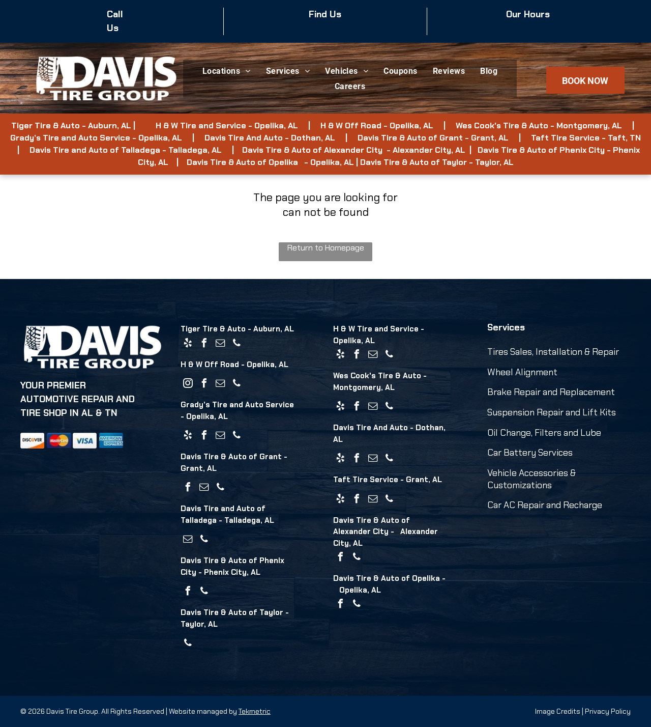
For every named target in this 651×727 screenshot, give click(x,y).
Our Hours (528, 14)
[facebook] (204, 344)
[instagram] (188, 384)
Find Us (325, 14)
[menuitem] (226, 71)
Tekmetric (255, 711)
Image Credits (557, 711)
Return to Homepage (325, 247)
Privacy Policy (608, 711)
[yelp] (188, 344)
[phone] (236, 344)
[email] (220, 344)
